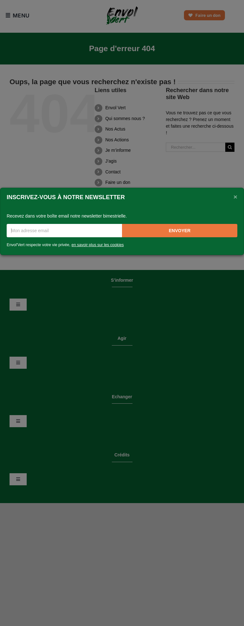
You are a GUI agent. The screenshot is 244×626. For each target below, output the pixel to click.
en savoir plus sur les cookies (97, 245)
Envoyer (179, 230)
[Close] (235, 196)
